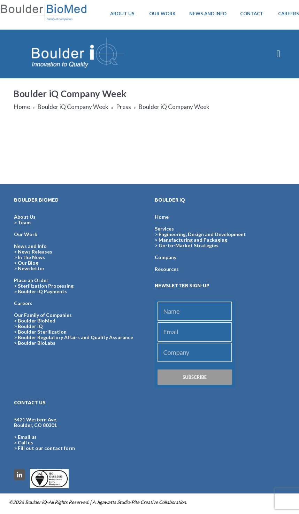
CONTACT (251, 13)
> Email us (25, 437)
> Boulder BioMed (34, 321)
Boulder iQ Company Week (73, 106)
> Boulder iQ (28, 326)
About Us (25, 217)
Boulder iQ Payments (42, 291)
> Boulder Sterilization (40, 332)
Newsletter (31, 268)
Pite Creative (144, 502)
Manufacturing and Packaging (193, 240)
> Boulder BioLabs (34, 343)
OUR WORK (162, 13)
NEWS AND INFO (208, 13)
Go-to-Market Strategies (189, 245)
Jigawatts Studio (113, 502)
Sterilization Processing (46, 286)
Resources (167, 269)
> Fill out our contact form (44, 448)
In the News (31, 257)
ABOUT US (122, 13)
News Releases (35, 252)
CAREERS (288, 13)
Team (24, 222)
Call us (25, 442)
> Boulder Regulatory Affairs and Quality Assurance (73, 337)
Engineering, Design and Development (202, 234)
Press (123, 106)
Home (22, 106)
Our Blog (28, 263)
